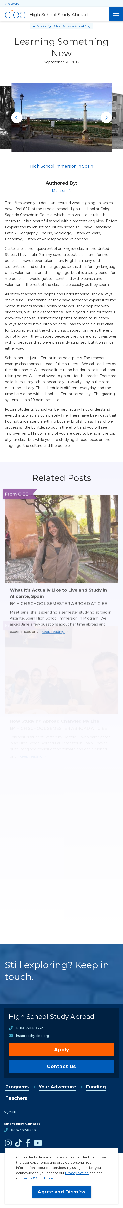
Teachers (16, 1098)
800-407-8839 (23, 1130)
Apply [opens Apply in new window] (61, 1050)
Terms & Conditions (37, 1178)
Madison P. (61, 190)
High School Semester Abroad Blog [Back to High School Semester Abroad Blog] (68, 26)
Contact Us (61, 1066)
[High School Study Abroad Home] (54, 14)
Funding (96, 1087)
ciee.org (13, 3)
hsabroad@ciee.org (32, 1036)
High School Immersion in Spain (61, 166)
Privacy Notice (77, 1173)
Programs (17, 1087)
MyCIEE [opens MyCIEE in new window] (10, 1112)
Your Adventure (57, 1087)
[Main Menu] (116, 14)
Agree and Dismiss (61, 1192)
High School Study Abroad (51, 1017)
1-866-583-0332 (29, 1028)
